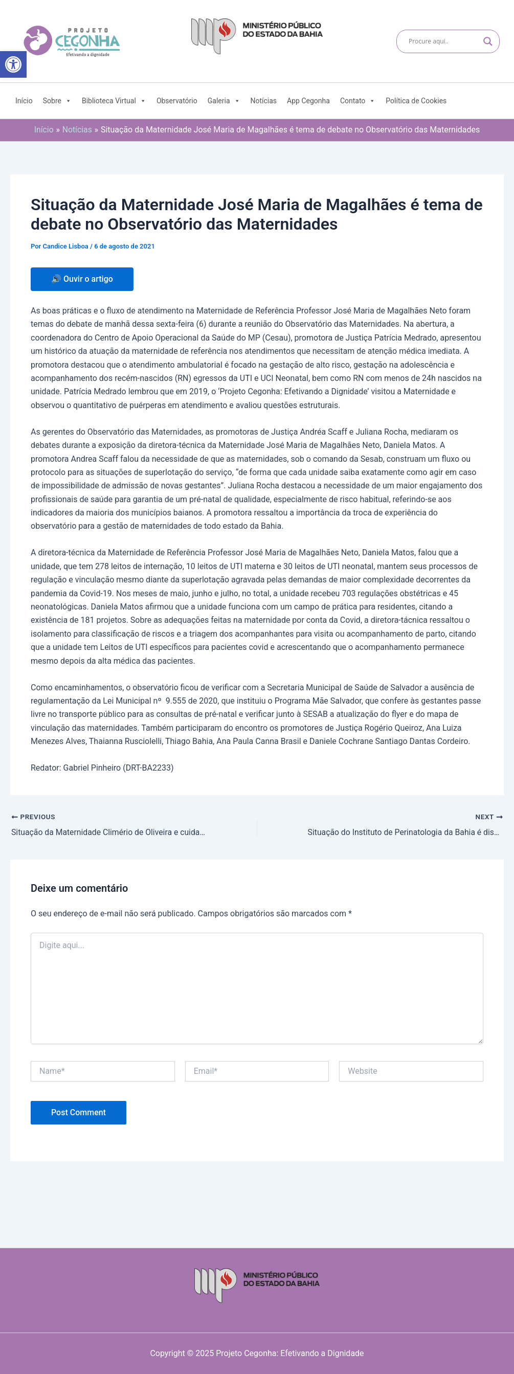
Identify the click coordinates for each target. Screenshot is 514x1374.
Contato (357, 101)
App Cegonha (308, 101)
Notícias (264, 101)
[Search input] (443, 41)
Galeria (224, 101)
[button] (13, 64)
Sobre (57, 101)
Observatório (177, 101)
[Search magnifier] (488, 41)
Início (24, 101)
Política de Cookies (416, 101)
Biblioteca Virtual (114, 101)
